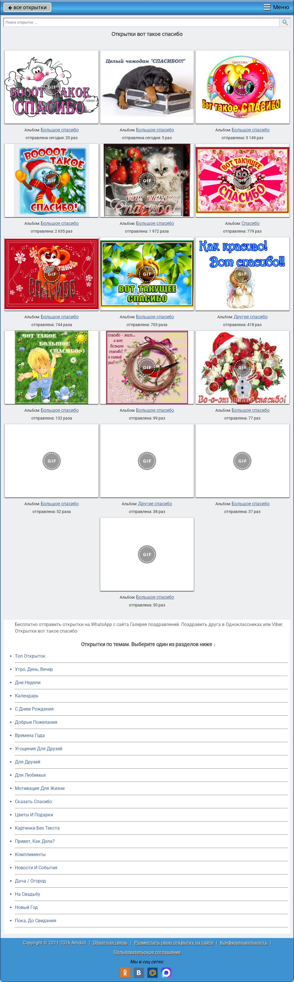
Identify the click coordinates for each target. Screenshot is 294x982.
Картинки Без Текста (37, 828)
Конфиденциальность (243, 942)
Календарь (26, 695)
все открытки (27, 7)
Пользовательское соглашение (147, 952)
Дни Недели (27, 682)
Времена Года (30, 735)
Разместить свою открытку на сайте (173, 942)
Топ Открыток (30, 656)
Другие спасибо (251, 316)
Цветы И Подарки (34, 815)
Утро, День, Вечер (34, 669)
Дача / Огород (30, 881)
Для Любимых (30, 775)
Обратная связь (110, 942)
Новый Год (26, 907)
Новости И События (36, 867)
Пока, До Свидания (35, 920)
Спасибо (250, 223)
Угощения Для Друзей (38, 748)
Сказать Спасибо (33, 801)
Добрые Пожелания (36, 722)
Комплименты (30, 854)
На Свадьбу (27, 894)
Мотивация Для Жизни (40, 788)
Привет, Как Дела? (35, 841)
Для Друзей (27, 762)
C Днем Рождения (34, 709)
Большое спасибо (60, 130)
